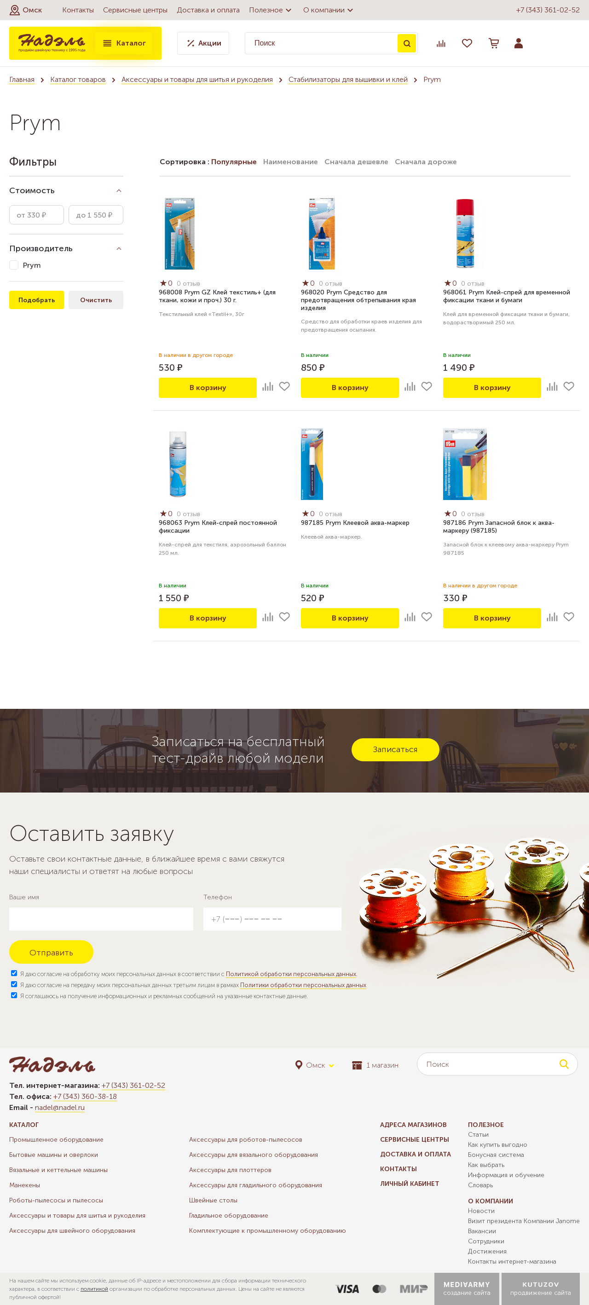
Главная (22, 79)
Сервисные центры (135, 10)
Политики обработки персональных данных (303, 985)
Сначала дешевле (356, 161)
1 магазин (375, 1065)
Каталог (124, 43)
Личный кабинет (409, 1184)
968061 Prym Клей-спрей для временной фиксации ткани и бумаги (506, 296)
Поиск (407, 43)
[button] (25, 10)
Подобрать (36, 300)
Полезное (271, 10)
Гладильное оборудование (228, 1215)
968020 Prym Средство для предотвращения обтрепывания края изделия (358, 300)
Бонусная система (496, 1155)
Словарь (480, 1185)
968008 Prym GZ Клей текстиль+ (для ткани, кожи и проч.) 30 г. (217, 296)
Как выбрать (486, 1165)
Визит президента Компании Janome (524, 1221)
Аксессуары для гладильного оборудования (255, 1185)
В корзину (208, 387)
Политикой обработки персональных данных (291, 974)
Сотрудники (486, 1241)
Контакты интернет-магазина (512, 1261)
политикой (94, 1289)
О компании (329, 10)
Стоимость (32, 190)
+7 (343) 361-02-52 (548, 10)
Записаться (395, 749)
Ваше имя (24, 897)
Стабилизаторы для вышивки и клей (348, 79)
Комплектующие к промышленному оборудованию (267, 1231)
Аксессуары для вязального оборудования (253, 1155)
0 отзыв (188, 283)
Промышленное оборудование (56, 1140)
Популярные (234, 161)
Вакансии (482, 1231)
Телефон (217, 897)
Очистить (96, 300)
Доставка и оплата (208, 10)
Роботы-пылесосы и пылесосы (56, 1200)
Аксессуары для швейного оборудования (72, 1231)
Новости (481, 1211)
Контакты (78, 10)
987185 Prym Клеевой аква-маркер (355, 523)
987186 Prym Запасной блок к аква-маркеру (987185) (498, 527)
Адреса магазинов (413, 1125)
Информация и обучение (506, 1175)
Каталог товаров (78, 79)
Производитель (41, 248)
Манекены (24, 1185)
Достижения (487, 1251)
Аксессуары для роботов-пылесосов (245, 1140)
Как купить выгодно (497, 1145)
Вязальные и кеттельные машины (58, 1170)
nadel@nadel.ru (60, 1107)
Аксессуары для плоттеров (230, 1170)
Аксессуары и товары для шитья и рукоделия (197, 79)
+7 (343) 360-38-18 (85, 1096)
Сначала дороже (426, 161)
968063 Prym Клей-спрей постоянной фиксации (218, 527)
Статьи (478, 1134)
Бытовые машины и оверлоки (53, 1155)
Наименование (290, 161)
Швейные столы (213, 1200)
